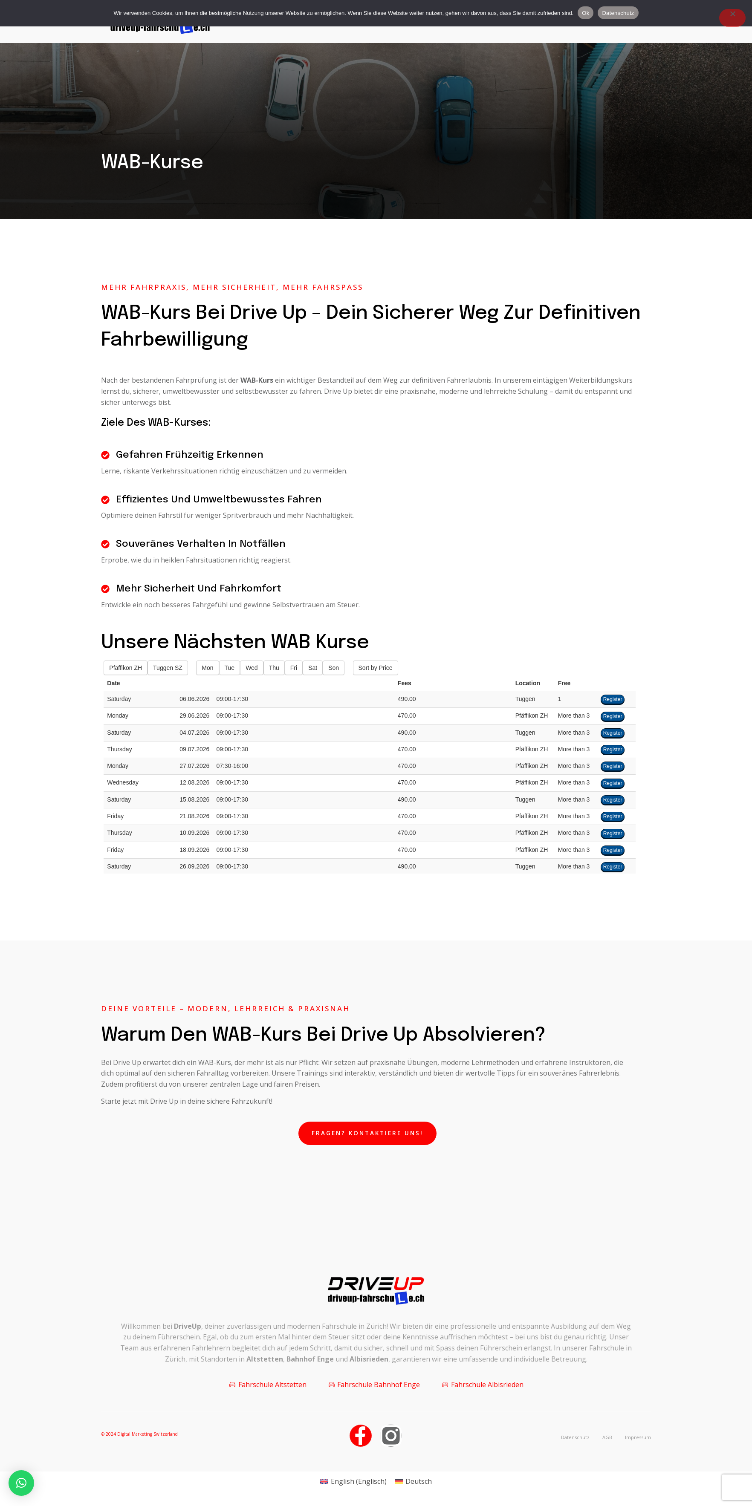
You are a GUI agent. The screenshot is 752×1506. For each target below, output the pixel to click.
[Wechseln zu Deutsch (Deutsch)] (413, 1484)
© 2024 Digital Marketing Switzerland (139, 1437)
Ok (585, 13)
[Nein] (732, 18)
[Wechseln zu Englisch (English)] (353, 1484)
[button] (21, 1483)
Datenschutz (618, 13)
